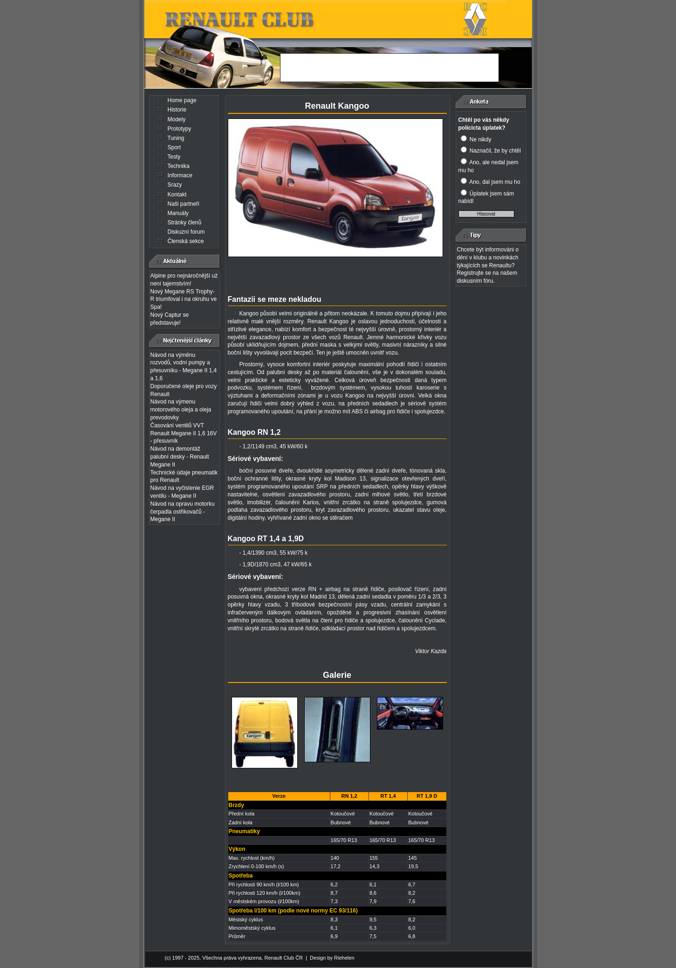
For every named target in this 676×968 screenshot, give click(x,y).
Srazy (175, 184)
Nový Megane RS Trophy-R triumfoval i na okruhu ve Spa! (183, 299)
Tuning (175, 138)
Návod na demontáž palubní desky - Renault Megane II (179, 457)
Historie (177, 109)
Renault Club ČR (283, 958)
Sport (174, 147)
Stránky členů (185, 222)
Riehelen (344, 958)
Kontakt (177, 194)
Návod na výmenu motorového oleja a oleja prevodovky (181, 409)
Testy (173, 156)
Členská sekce (186, 241)
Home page (182, 100)
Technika (178, 166)
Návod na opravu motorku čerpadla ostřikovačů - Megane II (182, 512)
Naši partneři (183, 204)
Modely (177, 119)
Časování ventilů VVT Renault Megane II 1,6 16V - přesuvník (183, 433)
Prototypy (179, 128)
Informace (180, 175)
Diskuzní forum (186, 232)
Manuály (178, 213)
